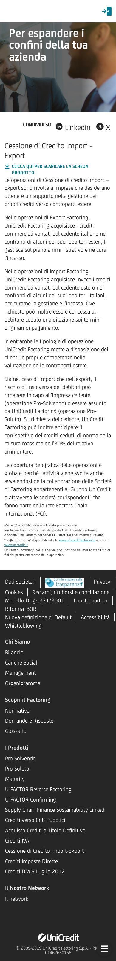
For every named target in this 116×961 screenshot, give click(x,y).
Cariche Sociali (22, 662)
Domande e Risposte (29, 720)
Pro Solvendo (20, 758)
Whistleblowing (23, 625)
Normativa (17, 710)
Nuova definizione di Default (38, 617)
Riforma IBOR (20, 608)
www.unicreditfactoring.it (77, 540)
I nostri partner (91, 600)
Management (20, 672)
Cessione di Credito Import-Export (44, 850)
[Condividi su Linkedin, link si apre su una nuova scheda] (73, 127)
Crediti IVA (17, 840)
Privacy (102, 581)
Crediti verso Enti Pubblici (35, 820)
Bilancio (14, 652)
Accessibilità (95, 617)
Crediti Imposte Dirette (31, 861)
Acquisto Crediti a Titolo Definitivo (45, 830)
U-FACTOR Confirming (30, 799)
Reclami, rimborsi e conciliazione (70, 592)
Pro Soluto (17, 768)
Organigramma (22, 683)
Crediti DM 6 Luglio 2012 (35, 871)
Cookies (14, 592)
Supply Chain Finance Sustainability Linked (54, 809)
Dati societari (20, 581)
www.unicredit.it (16, 545)
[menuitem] (107, 11)
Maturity (15, 778)
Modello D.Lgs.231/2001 (34, 600)
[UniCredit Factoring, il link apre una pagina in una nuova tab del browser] (58, 937)
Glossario (16, 730)
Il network (16, 898)
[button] (104, 949)
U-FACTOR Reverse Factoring (38, 789)
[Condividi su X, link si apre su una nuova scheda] (103, 127)
